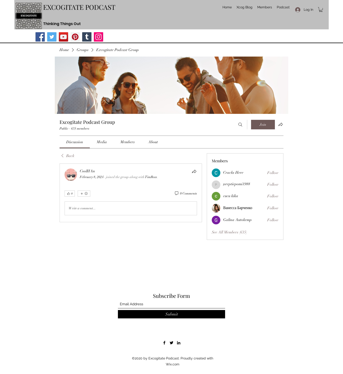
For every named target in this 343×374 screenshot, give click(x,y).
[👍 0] (70, 193)
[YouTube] (63, 37)
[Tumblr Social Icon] (86, 37)
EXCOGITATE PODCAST (79, 7)
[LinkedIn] (178, 342)
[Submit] (171, 314)
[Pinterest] (75, 37)
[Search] (240, 124)
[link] (74, 142)
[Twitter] (51, 37)
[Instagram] (98, 37)
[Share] (194, 171)
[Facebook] (40, 37)
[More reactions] (84, 193)
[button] (321, 9)
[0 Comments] (185, 193)
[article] (131, 192)
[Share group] (280, 124)
